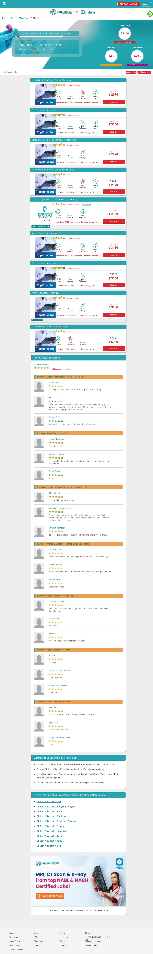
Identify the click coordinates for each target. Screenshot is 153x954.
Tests (13, 18)
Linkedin (62, 945)
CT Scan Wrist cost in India (49, 846)
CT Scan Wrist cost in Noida (49, 811)
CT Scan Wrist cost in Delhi (49, 801)
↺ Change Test (144, 72)
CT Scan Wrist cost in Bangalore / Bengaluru (57, 821)
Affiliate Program (92, 945)
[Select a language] (146, 4)
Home (4, 18)
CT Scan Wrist (24, 18)
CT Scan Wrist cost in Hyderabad (52, 831)
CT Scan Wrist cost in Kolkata (50, 841)
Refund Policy (14, 941)
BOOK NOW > (114, 102)
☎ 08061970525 (128, 4)
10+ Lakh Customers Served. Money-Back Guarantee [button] (45, 33)
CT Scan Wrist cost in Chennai (50, 826)
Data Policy (13, 937)
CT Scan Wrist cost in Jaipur (49, 836)
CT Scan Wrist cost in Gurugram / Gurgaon (56, 806)
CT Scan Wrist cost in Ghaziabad (51, 816)
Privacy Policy (14, 945)
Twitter (62, 941)
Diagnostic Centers (93, 941)
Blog (36, 945)
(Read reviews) (86, 204)
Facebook (63, 937)
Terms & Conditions (16, 950)
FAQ (35, 937)
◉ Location (131, 72)
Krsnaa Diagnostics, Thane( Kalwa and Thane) (54, 199)
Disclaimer (38, 941)
